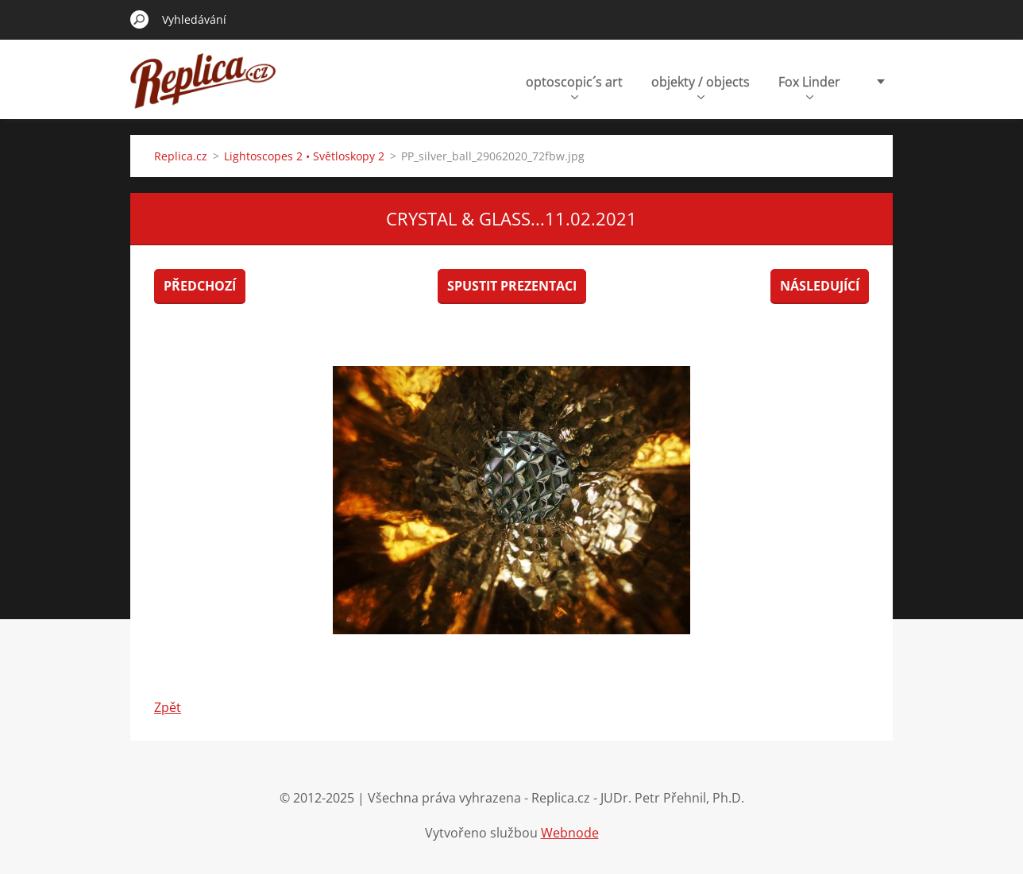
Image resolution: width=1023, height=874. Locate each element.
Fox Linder (809, 86)
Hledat (139, 19)
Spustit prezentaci (512, 286)
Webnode (570, 832)
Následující (819, 286)
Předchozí (200, 286)
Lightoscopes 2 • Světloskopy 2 (304, 156)
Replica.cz (180, 156)
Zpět (167, 707)
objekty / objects (700, 86)
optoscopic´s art (574, 86)
